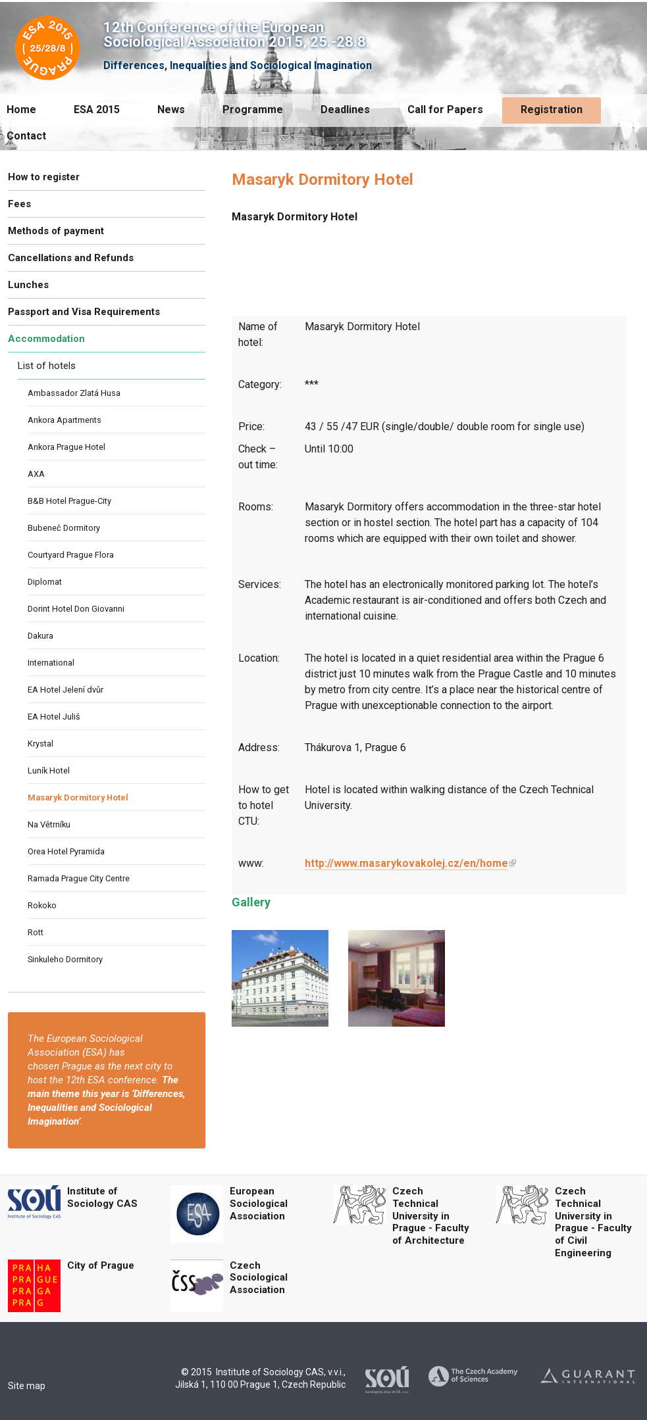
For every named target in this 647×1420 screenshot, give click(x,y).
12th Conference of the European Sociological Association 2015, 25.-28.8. (236, 34)
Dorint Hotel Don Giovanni (76, 609)
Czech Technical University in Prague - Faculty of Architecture (430, 1215)
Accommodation (46, 339)
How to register (44, 177)
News (171, 109)
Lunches (28, 285)
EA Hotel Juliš (54, 717)
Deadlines (345, 109)
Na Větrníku (49, 824)
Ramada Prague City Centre (79, 878)
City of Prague (100, 1265)
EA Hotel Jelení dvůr (65, 690)
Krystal (40, 743)
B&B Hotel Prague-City (69, 501)
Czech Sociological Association (259, 1278)
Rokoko (42, 905)
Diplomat (45, 582)
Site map (26, 1386)
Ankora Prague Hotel (66, 447)
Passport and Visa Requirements (84, 312)
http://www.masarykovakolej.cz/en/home (406, 863)
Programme (252, 109)
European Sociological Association (259, 1203)
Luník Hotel (49, 770)
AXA (36, 474)
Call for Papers (445, 109)
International (51, 663)
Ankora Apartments (64, 420)
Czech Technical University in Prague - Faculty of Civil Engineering (593, 1222)
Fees (19, 204)
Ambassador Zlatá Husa (74, 393)
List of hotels (47, 366)
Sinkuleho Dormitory (65, 959)
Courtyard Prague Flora (71, 555)
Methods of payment (56, 231)
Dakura (40, 636)
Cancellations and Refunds (71, 258)
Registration (551, 109)
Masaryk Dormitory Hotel (78, 797)
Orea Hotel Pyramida (66, 851)
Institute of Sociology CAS (102, 1197)
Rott (35, 932)
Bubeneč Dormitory (64, 528)
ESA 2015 (97, 109)
